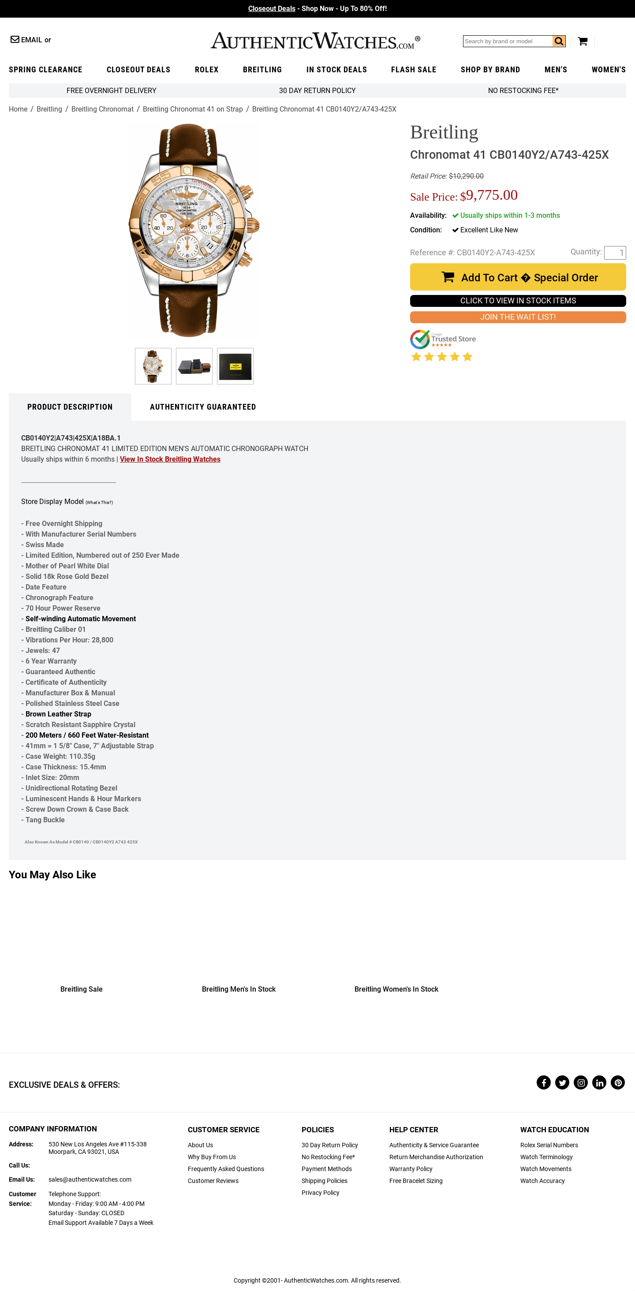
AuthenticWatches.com (315, 40)
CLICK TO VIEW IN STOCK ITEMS (518, 300)
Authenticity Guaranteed (203, 407)
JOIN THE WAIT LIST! (518, 317)
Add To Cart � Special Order (529, 278)
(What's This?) (99, 502)
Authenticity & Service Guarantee (434, 1145)
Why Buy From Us (212, 1157)
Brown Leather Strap (58, 714)
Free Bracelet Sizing (416, 1181)
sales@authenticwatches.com (90, 1179)
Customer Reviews (213, 1181)
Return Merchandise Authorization (436, 1157)
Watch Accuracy (542, 1181)
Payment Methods (327, 1169)
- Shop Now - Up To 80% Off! (317, 8)
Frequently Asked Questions (226, 1169)
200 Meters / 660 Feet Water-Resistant (87, 735)
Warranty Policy (411, 1169)
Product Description (70, 407)
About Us (200, 1145)
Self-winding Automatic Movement (81, 619)
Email (31, 40)
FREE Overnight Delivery (112, 90)
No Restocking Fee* (523, 90)
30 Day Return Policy (330, 1145)
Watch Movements (546, 1169)
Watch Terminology (546, 1157)
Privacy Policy (321, 1193)
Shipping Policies (324, 1181)
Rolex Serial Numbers (549, 1145)
